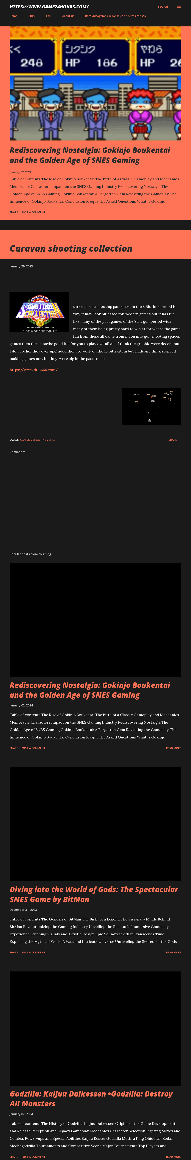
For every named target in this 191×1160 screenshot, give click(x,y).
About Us (68, 16)
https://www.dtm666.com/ (34, 369)
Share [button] (14, 212)
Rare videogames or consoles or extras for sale (116, 16)
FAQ (48, 16)
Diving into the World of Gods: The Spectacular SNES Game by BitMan (94, 894)
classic (25, 439)
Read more (173, 748)
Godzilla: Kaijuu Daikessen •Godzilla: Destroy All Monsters (91, 1099)
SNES (52, 439)
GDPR (31, 16)
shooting (40, 439)
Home (13, 16)
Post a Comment (33, 212)
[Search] (163, 6)
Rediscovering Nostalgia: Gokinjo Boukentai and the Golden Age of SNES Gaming (90, 155)
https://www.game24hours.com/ (49, 7)
